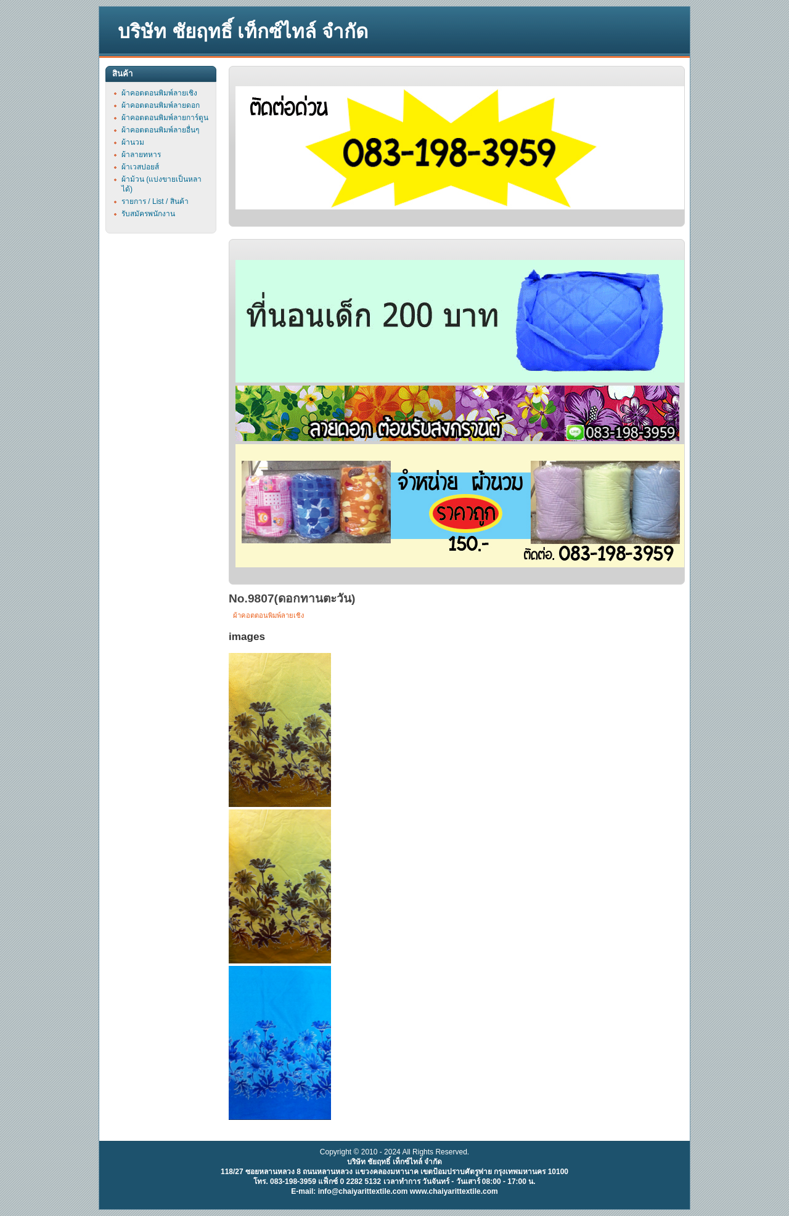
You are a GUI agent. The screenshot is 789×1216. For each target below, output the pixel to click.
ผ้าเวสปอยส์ (140, 167)
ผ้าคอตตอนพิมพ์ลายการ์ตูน (164, 117)
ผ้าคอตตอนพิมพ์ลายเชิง (268, 615)
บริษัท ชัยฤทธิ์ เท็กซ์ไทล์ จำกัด (243, 32)
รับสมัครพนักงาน (148, 213)
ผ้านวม (132, 142)
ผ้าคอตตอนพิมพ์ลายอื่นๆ (160, 130)
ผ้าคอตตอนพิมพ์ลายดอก (160, 105)
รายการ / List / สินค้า (155, 201)
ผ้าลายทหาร (141, 154)
